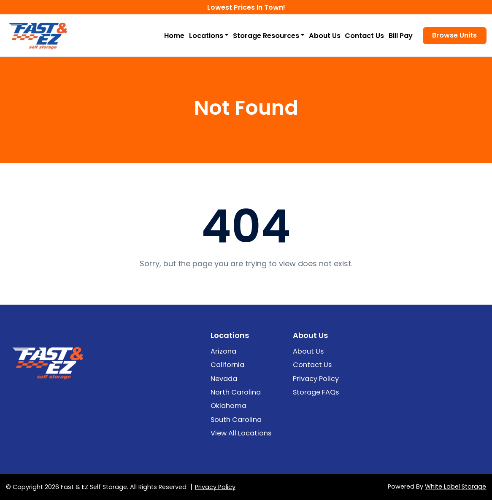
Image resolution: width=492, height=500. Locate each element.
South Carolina (236, 419)
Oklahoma (228, 406)
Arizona (223, 351)
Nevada (224, 379)
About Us (325, 36)
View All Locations (241, 433)
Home (174, 36)
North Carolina (236, 392)
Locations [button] (206, 36)
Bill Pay (401, 36)
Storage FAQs (316, 392)
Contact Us (364, 36)
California (227, 365)
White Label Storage (455, 486)
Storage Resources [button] (266, 36)
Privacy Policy (316, 379)
